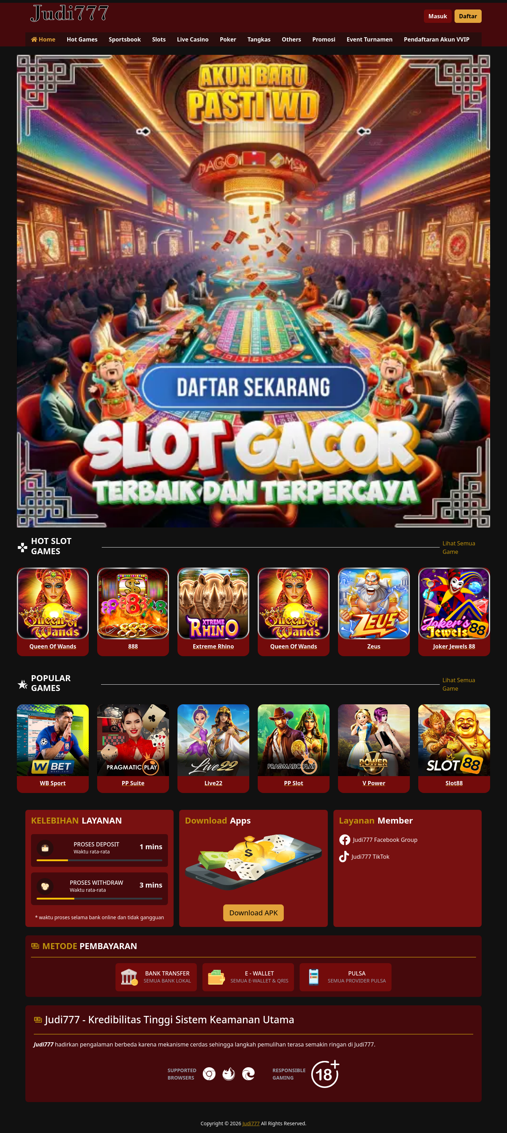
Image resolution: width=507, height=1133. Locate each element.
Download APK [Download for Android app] (253, 912)
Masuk (437, 16)
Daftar (468, 16)
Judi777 (251, 1123)
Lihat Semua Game (459, 547)
